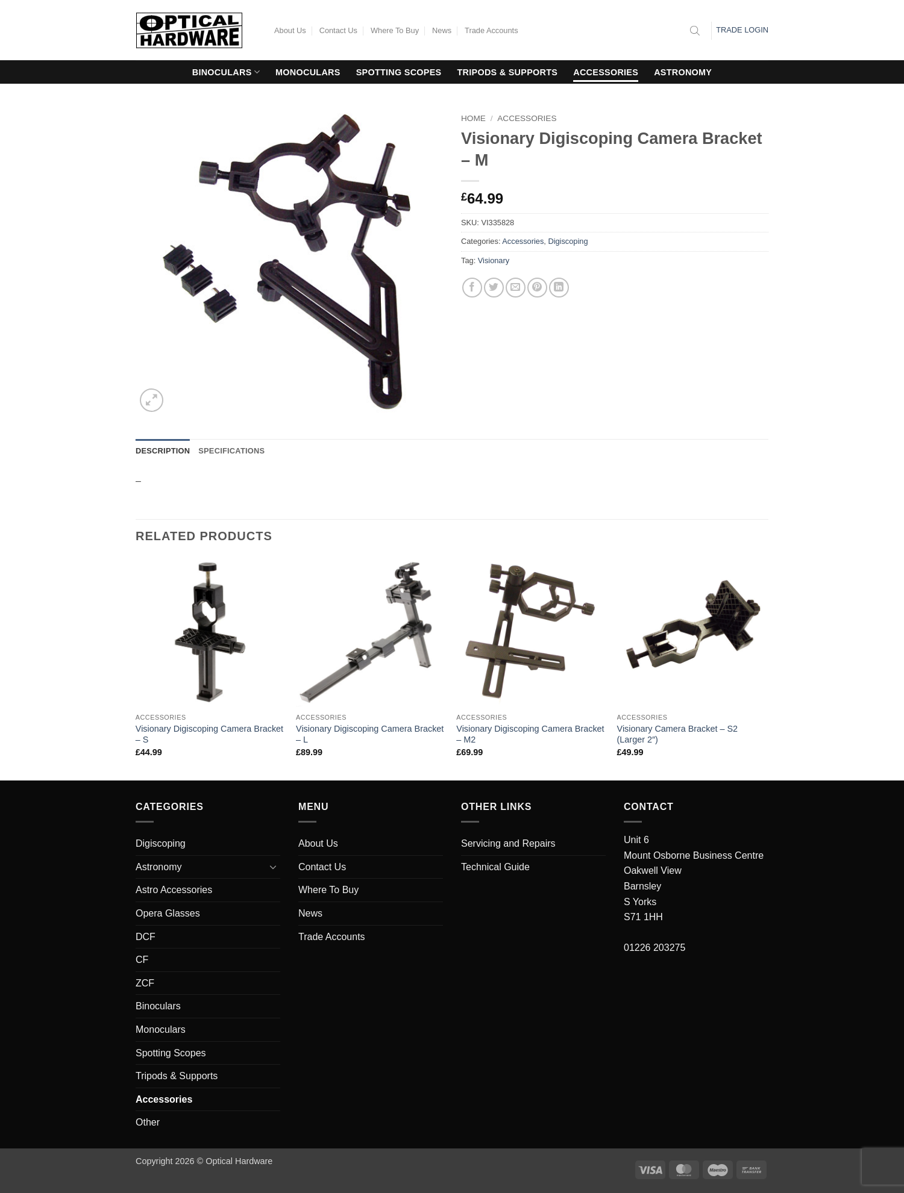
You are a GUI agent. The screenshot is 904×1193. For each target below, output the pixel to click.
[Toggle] (273, 866)
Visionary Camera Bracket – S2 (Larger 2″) (677, 734)
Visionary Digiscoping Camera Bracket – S (209, 734)
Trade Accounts (491, 30)
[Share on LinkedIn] (559, 287)
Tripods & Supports (507, 72)
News (441, 30)
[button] (151, 400)
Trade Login (742, 29)
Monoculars (308, 72)
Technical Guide (495, 867)
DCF (145, 937)
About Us (290, 30)
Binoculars (226, 72)
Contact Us (338, 30)
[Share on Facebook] (472, 287)
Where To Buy (395, 30)
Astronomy (683, 72)
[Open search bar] (695, 31)
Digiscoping (568, 241)
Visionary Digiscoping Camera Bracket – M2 (530, 734)
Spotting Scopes (399, 72)
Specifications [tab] (231, 450)
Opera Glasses (168, 913)
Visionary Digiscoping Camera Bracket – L (370, 734)
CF (142, 960)
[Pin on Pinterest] (537, 287)
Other (148, 1122)
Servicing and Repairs (508, 843)
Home (473, 118)
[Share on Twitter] (494, 287)
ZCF (145, 983)
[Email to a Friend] (516, 287)
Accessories (605, 72)
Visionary (493, 260)
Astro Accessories (174, 890)
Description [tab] (163, 450)
